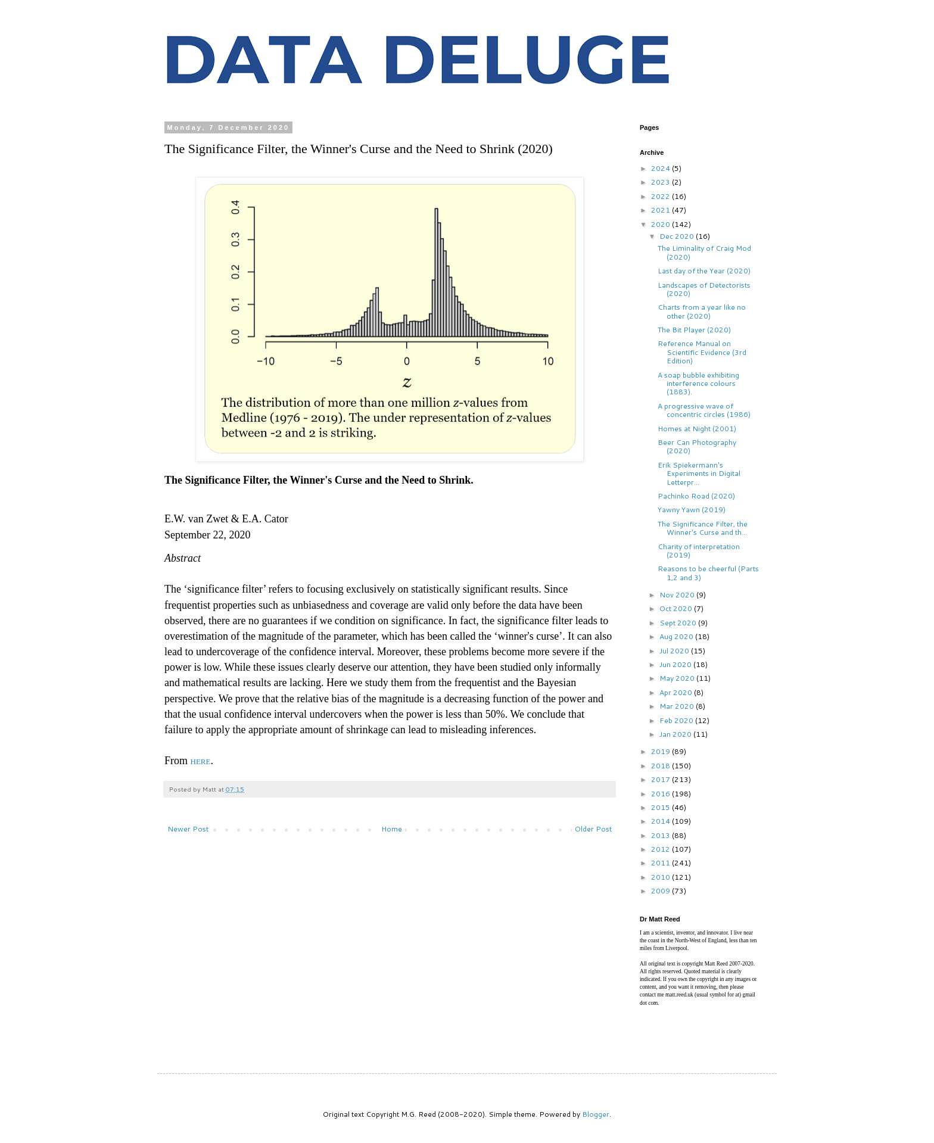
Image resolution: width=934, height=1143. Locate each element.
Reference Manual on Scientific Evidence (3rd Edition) (702, 352)
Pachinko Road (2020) (696, 496)
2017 (661, 779)
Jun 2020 (676, 664)
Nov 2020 (677, 595)
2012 (661, 849)
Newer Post (187, 829)
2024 (661, 168)
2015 (661, 807)
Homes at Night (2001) (697, 428)
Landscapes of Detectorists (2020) (704, 289)
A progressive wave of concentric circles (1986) (704, 410)
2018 (661, 766)
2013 (661, 835)
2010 (661, 877)
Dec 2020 (677, 236)
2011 (661, 863)
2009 (661, 891)
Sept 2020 (678, 623)
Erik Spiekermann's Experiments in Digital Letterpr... (699, 473)
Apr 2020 (676, 692)
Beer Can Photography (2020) (697, 446)
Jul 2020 (675, 651)
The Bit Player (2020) (694, 330)
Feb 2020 (677, 720)
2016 (661, 794)
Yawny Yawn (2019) (692, 509)
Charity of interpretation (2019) (699, 550)
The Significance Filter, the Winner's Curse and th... (703, 528)
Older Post (593, 829)
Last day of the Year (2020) (704, 271)
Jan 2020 (676, 734)
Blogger (595, 1114)
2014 (661, 821)
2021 (661, 210)
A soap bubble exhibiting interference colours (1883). (698, 383)
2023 (661, 182)
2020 (661, 224)
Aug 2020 (677, 636)
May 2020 (677, 678)
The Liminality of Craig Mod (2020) (704, 252)
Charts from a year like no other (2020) (702, 311)
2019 (661, 751)
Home (391, 829)
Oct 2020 (676, 608)
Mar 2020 (677, 706)
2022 (661, 196)
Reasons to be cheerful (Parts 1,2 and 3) (708, 572)
